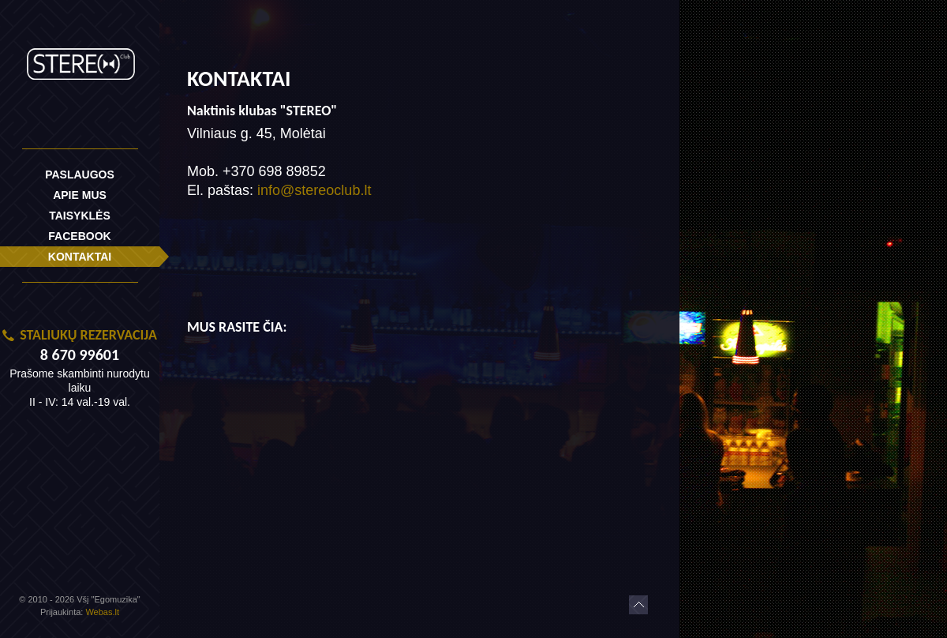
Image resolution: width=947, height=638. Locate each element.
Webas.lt (102, 612)
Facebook (79, 236)
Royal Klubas (80, 58)
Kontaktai (79, 256)
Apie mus (80, 195)
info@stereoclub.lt (314, 190)
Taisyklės (79, 215)
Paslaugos (79, 174)
